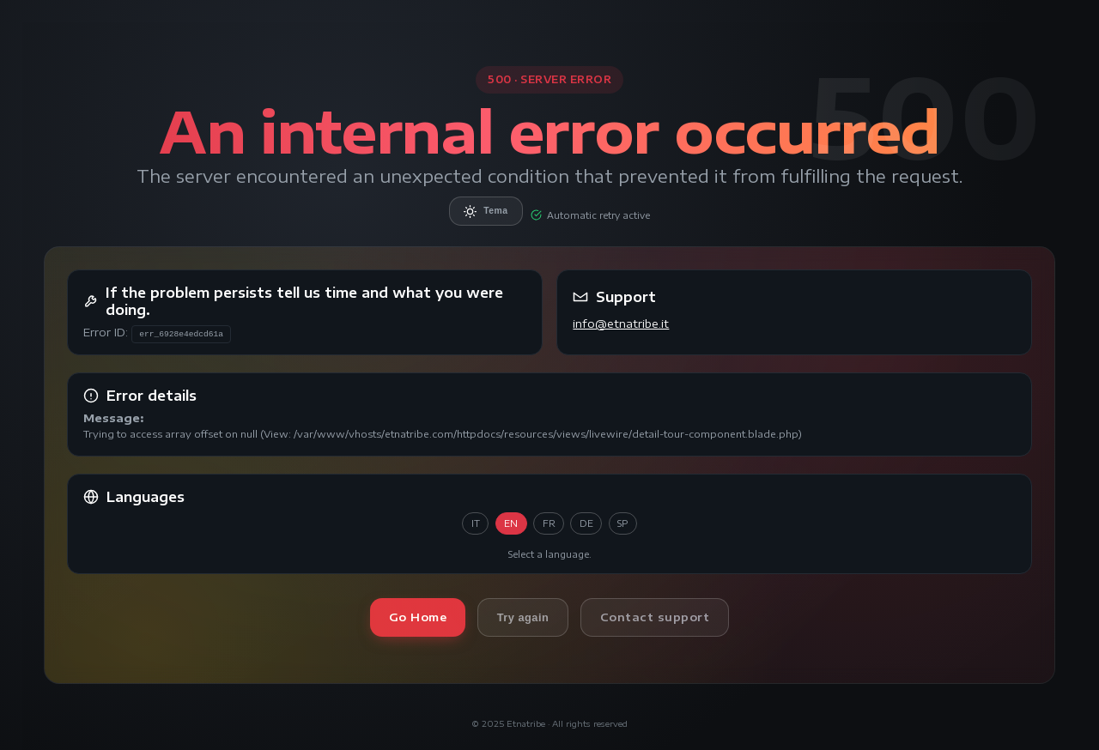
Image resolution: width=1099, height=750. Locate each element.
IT (475, 523)
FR (549, 523)
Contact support (655, 617)
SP (622, 523)
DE (586, 523)
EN (511, 523)
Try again (523, 617)
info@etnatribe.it (621, 323)
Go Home (418, 617)
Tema (485, 211)
